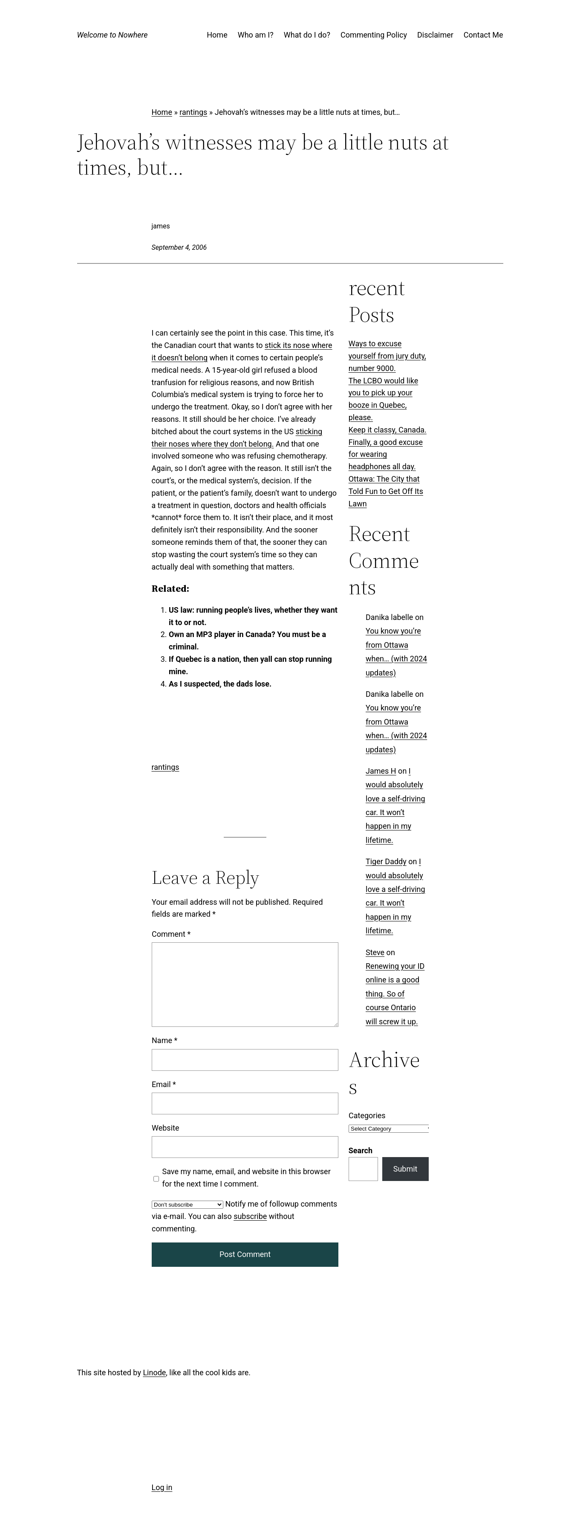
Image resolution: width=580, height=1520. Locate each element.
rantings (193, 112)
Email (164, 1083)
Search (360, 1150)
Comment (171, 934)
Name (164, 1040)
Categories (367, 1115)
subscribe (250, 1215)
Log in (162, 1487)
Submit (405, 1168)
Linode (154, 1372)
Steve (375, 951)
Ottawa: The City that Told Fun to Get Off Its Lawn (386, 491)
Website (165, 1127)
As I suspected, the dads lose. (220, 683)
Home (162, 112)
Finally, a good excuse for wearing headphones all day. (386, 454)
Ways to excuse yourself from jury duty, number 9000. (387, 356)
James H (381, 770)
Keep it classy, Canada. (388, 429)
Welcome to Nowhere (112, 34)
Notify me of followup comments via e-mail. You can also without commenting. (244, 1216)
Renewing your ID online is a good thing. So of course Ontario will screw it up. (395, 994)
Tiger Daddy (386, 861)
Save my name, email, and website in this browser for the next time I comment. (246, 1177)
